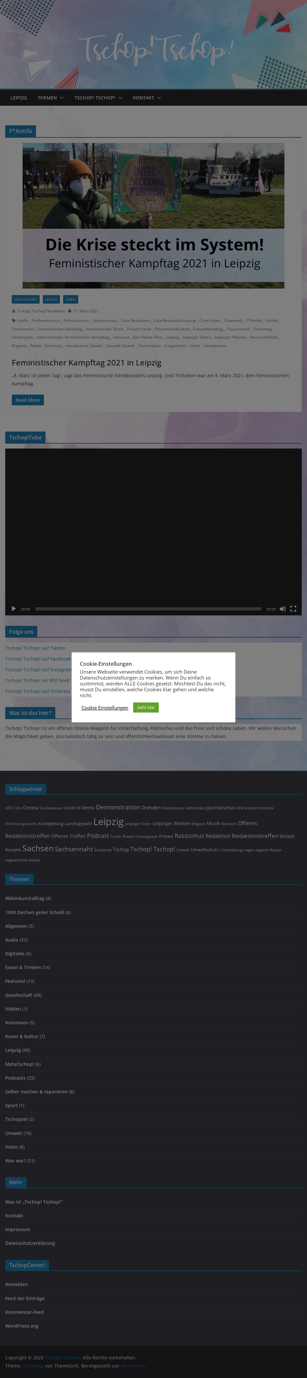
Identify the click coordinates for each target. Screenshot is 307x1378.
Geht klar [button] (146, 707)
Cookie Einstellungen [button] (104, 708)
